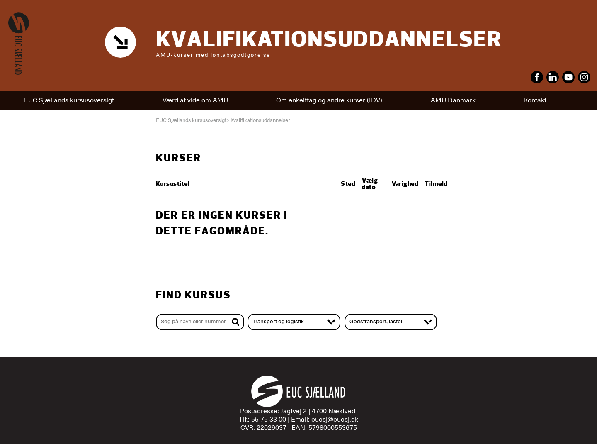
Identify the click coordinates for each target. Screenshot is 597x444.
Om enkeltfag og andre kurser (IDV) (329, 100)
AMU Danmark (453, 100)
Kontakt (535, 100)
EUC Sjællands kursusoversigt (69, 100)
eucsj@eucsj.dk (334, 419)
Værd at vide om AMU (195, 100)
